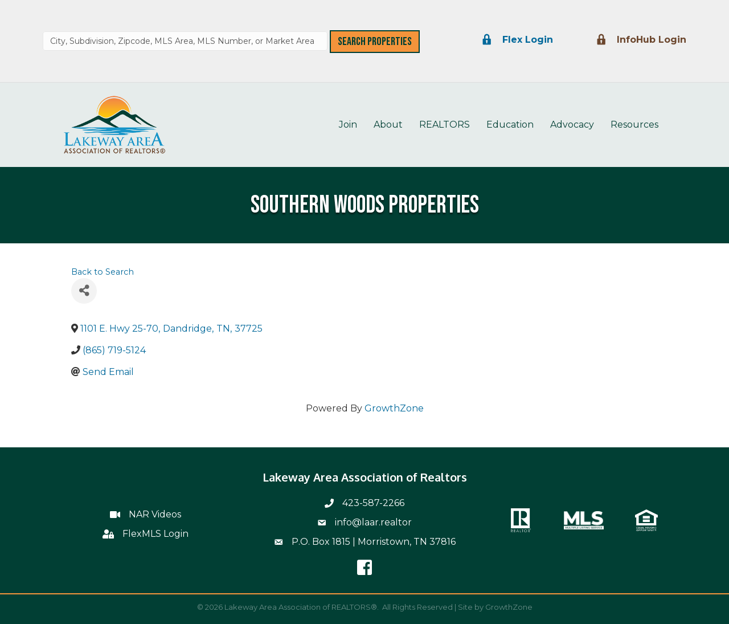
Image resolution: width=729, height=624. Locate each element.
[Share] (84, 291)
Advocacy (572, 124)
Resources (634, 124)
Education (510, 124)
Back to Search (102, 272)
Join (348, 124)
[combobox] (185, 41)
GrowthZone (394, 408)
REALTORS (444, 124)
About (388, 124)
